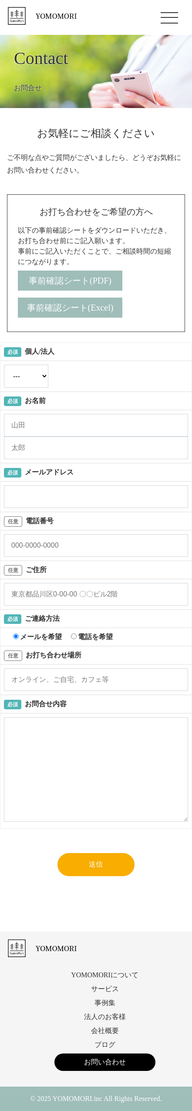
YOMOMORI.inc (77, 1098)
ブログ (104, 1044)
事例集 (104, 1002)
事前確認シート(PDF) (70, 280)
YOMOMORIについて (104, 975)
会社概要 (105, 1030)
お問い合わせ (105, 1062)
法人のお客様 (105, 1016)
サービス (105, 988)
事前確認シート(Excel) (70, 307)
